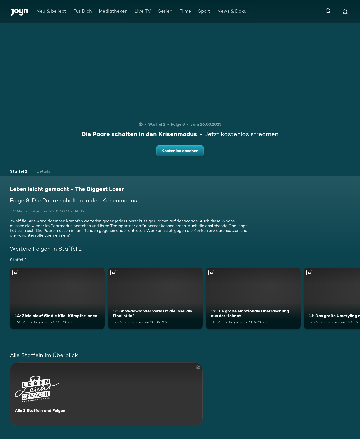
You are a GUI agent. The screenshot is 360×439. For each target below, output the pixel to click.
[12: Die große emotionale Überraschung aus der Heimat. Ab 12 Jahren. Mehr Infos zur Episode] (253, 298)
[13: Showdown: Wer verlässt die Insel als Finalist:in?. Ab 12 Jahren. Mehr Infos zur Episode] (155, 298)
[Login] (345, 11)
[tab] (18, 171)
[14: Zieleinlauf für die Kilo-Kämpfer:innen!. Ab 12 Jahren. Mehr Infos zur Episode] (57, 298)
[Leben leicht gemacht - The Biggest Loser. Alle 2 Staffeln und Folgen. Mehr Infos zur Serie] (106, 394)
